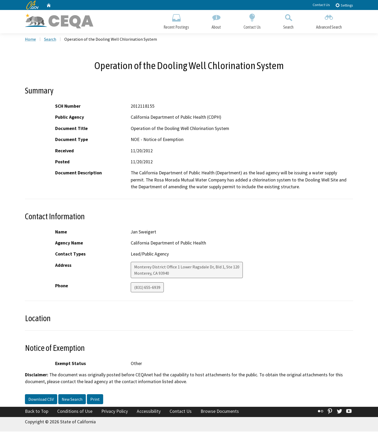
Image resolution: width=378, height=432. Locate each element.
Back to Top (36, 412)
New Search (72, 399)
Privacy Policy (114, 412)
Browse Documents (220, 412)
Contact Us (321, 4)
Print (95, 399)
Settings (344, 5)
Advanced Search (329, 20)
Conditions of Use (74, 412)
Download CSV (41, 399)
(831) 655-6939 (147, 287)
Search (288, 20)
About (216, 20)
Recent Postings (176, 20)
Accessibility (149, 412)
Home (30, 39)
